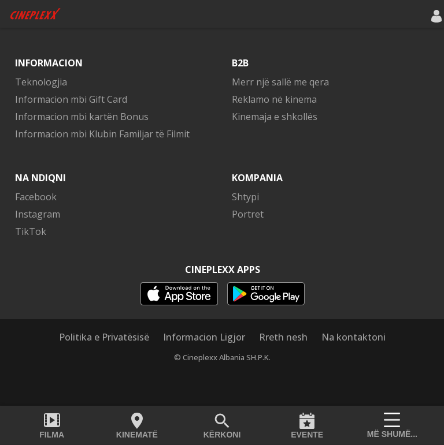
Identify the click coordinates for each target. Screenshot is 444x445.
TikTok (30, 231)
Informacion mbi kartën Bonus (82, 116)
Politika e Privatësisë (104, 337)
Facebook (36, 196)
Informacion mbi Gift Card (71, 99)
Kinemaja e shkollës (274, 116)
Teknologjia (41, 82)
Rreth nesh (283, 337)
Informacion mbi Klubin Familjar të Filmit (102, 134)
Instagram (37, 214)
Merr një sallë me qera (280, 82)
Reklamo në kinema (274, 99)
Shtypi (245, 196)
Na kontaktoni (353, 337)
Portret (248, 214)
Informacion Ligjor (204, 337)
